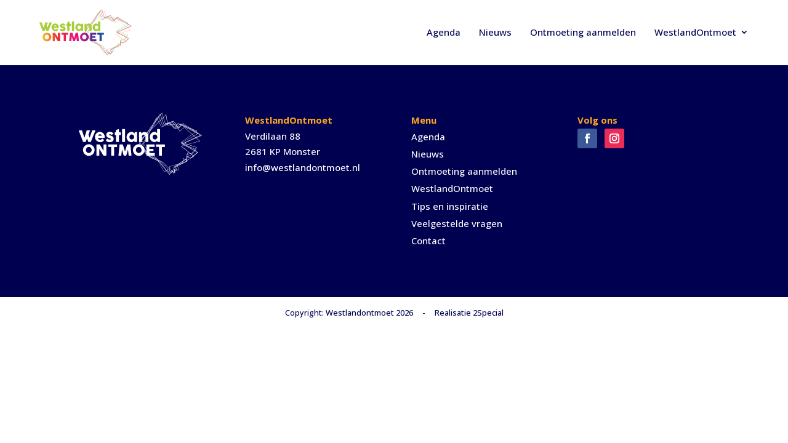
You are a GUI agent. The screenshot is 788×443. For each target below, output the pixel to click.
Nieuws (495, 32)
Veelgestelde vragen (456, 223)
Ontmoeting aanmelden (583, 32)
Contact (428, 240)
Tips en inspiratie (449, 206)
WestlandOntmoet (695, 32)
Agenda (443, 32)
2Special (488, 312)
